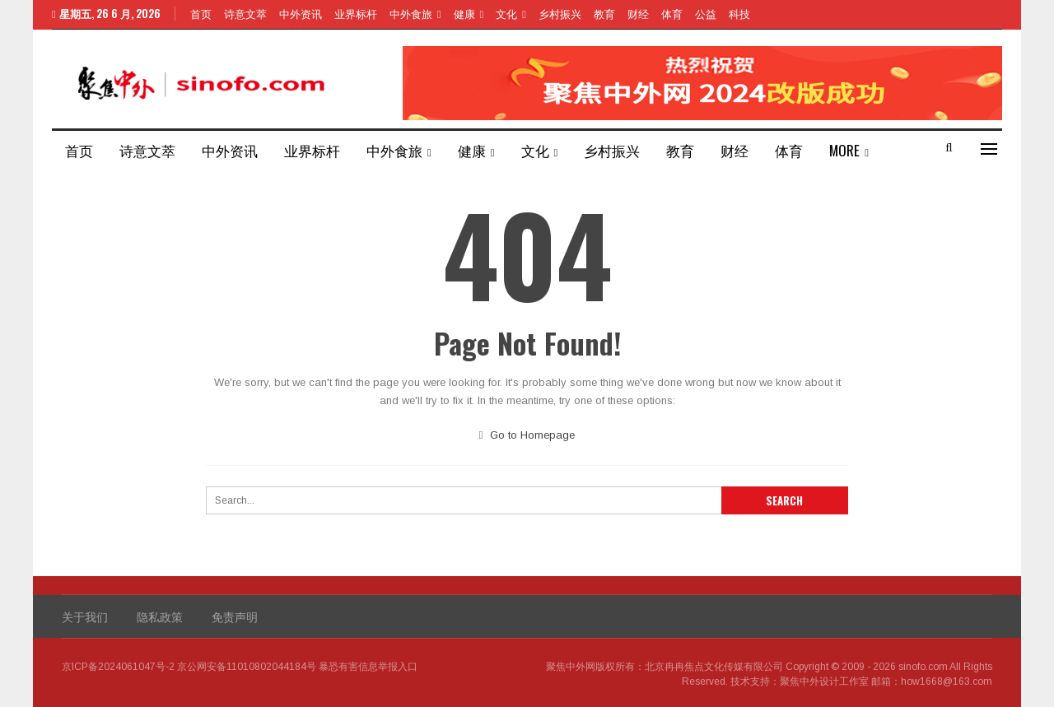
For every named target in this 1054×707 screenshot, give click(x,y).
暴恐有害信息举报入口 (368, 666)
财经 (638, 13)
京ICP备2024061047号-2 (118, 666)
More (844, 150)
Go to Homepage (527, 435)
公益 (705, 13)
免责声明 (235, 616)
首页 (201, 13)
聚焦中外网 (570, 666)
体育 (672, 13)
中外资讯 (300, 13)
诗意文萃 (245, 13)
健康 (464, 13)
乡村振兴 (560, 13)
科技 (739, 13)
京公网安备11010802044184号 (246, 666)
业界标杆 (355, 13)
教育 (604, 13)
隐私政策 (160, 616)
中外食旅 (410, 13)
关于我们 (85, 616)
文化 (506, 13)
